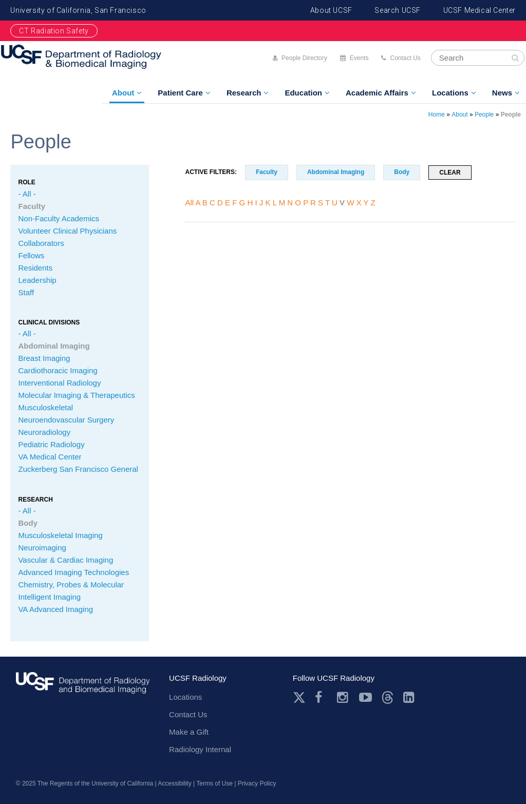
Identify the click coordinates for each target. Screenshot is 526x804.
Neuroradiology (44, 432)
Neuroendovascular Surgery (66, 419)
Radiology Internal (200, 749)
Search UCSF (397, 10)
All (189, 202)
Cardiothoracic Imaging (57, 370)
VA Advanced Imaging (55, 609)
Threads (387, 697)
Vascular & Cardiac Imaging (65, 560)
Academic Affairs (377, 92)
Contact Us (405, 58)
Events (359, 58)
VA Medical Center (49, 456)
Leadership (37, 280)
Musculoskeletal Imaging (60, 535)
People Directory (304, 58)
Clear (449, 172)
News (502, 92)
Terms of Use (214, 783)
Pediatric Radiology (51, 444)
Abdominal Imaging (53, 345)
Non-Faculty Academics (58, 218)
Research (244, 92)
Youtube (365, 697)
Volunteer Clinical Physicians (67, 230)
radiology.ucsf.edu (82, 688)
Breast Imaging (44, 358)
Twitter (299, 697)
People (484, 114)
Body (27, 523)
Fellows (31, 255)
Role (26, 182)
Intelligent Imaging (49, 596)
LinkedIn (409, 697)
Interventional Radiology (59, 382)
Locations (450, 92)
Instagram (343, 697)
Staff (26, 292)
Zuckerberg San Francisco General (78, 469)
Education (303, 92)
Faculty (31, 206)
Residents (35, 267)
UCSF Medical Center (479, 10)
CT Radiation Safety (53, 31)
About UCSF (331, 10)
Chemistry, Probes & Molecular (71, 584)
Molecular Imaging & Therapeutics (76, 395)
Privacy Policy (257, 783)
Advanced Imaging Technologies (73, 572)
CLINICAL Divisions (49, 322)
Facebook (321, 697)
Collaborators (41, 243)
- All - (26, 193)
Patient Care (180, 92)
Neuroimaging (42, 547)
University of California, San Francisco (78, 10)
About (123, 92)
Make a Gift (189, 732)
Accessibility (174, 783)
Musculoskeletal (45, 407)
